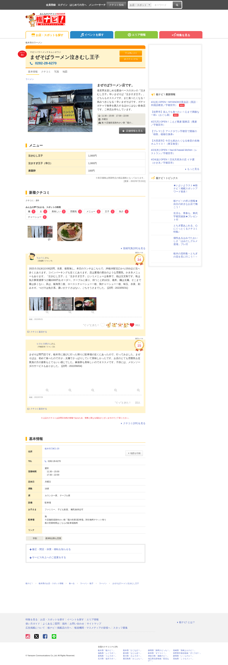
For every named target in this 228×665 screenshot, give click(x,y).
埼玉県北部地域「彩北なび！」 (158, 660)
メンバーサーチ (97, 4)
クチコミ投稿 (116, 4)
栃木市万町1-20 (52, 448)
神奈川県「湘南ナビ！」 (158, 656)
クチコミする (131, 59)
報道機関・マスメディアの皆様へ (92, 627)
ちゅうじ (41, 258)
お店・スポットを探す (47, 35)
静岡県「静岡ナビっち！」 (159, 650)
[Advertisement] (175, 66)
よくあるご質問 (51, 623)
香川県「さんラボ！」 (132, 656)
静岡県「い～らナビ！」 (183, 656)
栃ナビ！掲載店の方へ (60, 627)
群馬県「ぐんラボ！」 (107, 656)
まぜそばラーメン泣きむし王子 (64, 57)
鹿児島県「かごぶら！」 (133, 659)
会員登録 (51, 4)
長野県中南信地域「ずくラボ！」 (187, 653)
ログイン (63, 4)
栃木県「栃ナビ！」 (106, 650)
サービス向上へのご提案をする (47, 557)
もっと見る (191, 169)
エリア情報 (136, 35)
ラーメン (30, 79)
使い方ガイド (33, 623)
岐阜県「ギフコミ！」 (157, 653)
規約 (64, 623)
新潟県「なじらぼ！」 (132, 653)
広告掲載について (35, 627)
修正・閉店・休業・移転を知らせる (50, 549)
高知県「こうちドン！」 (183, 659)
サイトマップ (94, 623)
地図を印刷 (134, 453)
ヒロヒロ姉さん (44, 344)
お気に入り (131, 53)
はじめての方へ (78, 4)
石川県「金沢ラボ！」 (107, 659)
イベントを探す (92, 35)
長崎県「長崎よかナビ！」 (184, 650)
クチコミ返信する (37, 332)
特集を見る (181, 35)
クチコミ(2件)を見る (132, 423)
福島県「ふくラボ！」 (107, 653)
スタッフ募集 (120, 627)
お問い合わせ (77, 623)
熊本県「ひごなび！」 (132, 650)
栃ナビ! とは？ (185, 622)
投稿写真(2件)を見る (132, 248)
